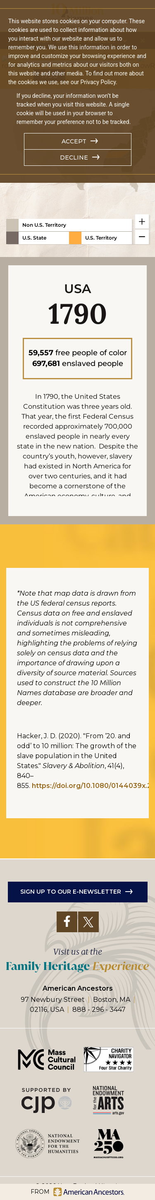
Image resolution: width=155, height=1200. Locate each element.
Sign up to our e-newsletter (70, 856)
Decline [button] (74, 157)
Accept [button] (74, 141)
